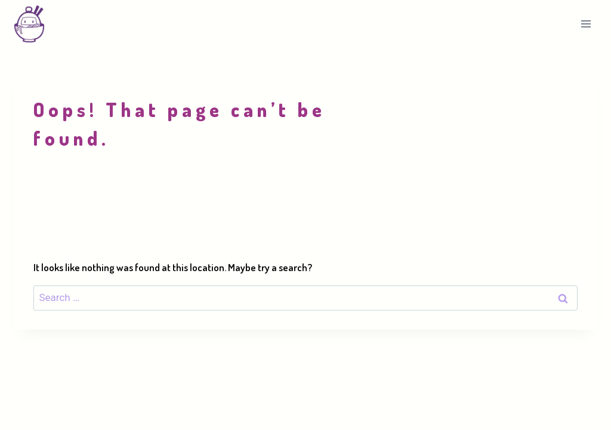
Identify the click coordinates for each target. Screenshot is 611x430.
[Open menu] (586, 23)
